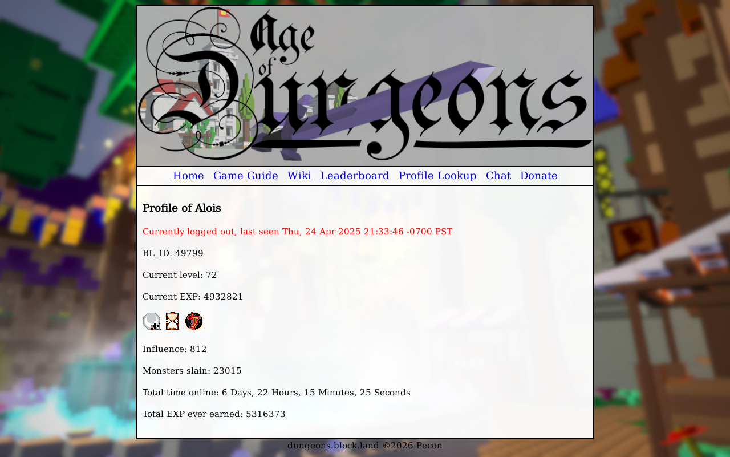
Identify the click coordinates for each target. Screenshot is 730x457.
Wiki (299, 175)
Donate (539, 175)
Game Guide (245, 175)
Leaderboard (355, 175)
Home (188, 175)
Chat (498, 175)
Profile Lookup (438, 175)
